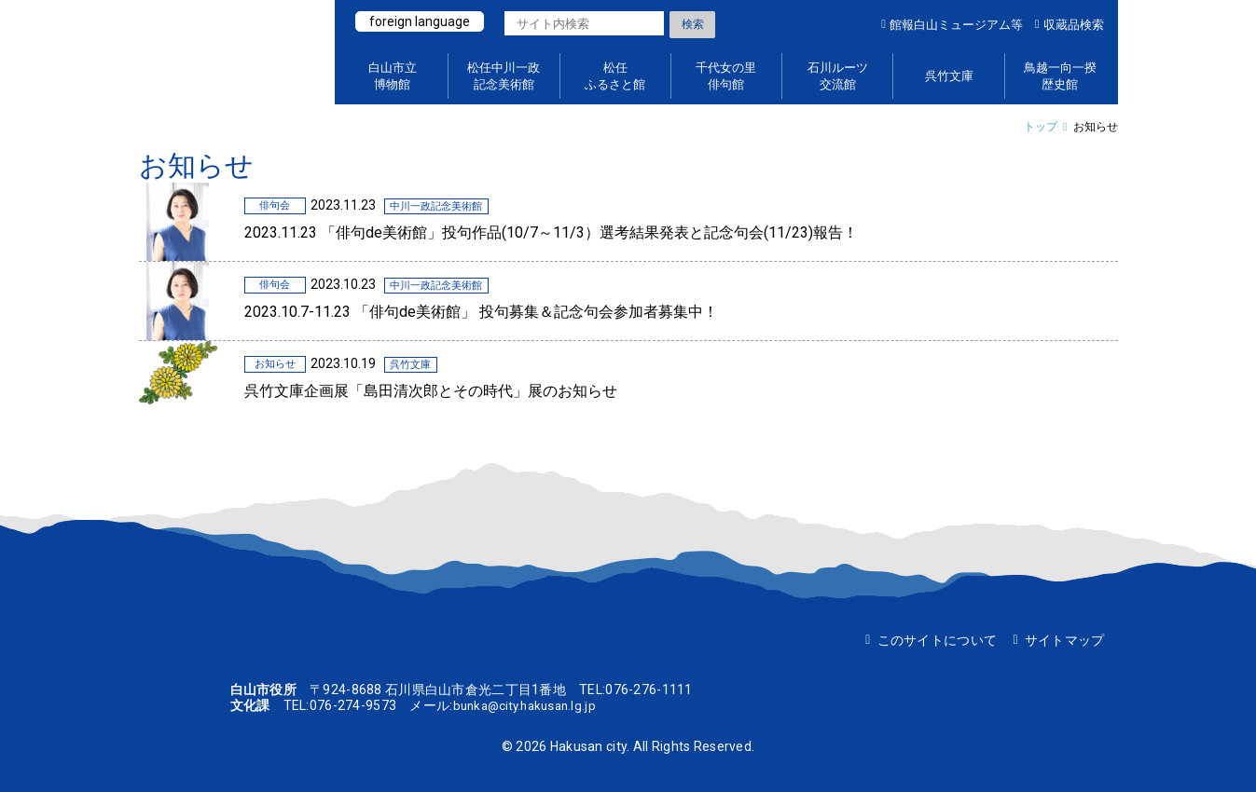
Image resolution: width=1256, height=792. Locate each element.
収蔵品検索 (1073, 25)
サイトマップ (1065, 640)
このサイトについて (937, 640)
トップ (1040, 126)
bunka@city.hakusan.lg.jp (530, 705)
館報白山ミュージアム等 (956, 25)
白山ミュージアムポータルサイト (227, 52)
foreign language (421, 21)
